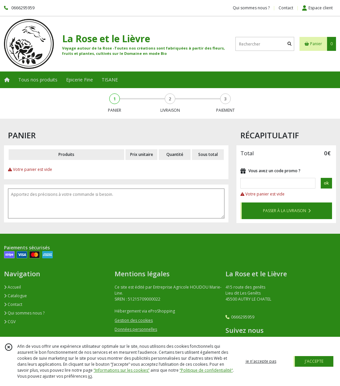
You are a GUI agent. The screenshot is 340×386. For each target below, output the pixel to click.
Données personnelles (136, 329)
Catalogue (15, 296)
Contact (286, 8)
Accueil (12, 287)
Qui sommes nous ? (24, 313)
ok (326, 183)
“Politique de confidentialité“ (206, 370)
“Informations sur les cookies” (121, 370)
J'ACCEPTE (314, 361)
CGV (10, 321)
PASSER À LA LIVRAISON (287, 210)
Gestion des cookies (134, 320)
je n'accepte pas (261, 361)
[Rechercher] (289, 44)
